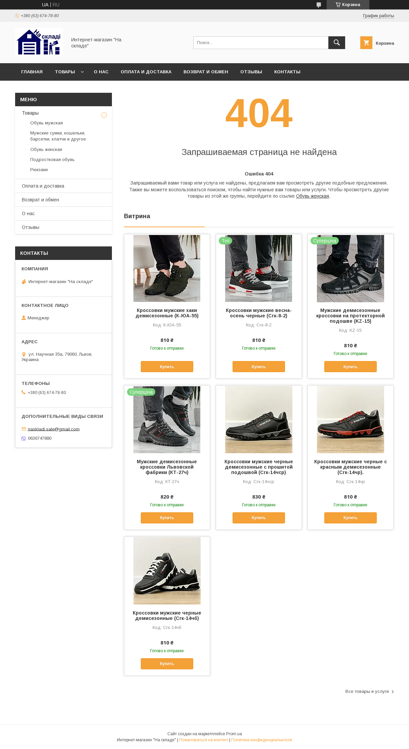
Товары (65, 71)
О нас (101, 71)
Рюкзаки (39, 169)
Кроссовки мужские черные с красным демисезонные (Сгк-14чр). (350, 467)
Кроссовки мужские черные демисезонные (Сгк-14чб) (167, 615)
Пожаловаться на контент (203, 740)
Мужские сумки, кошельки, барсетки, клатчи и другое (58, 136)
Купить (167, 366)
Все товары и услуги (367, 691)
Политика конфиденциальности (261, 740)
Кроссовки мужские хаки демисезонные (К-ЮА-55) (167, 313)
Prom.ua (234, 734)
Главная (32, 71)
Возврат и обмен (205, 71)
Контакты (287, 71)
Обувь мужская (46, 122)
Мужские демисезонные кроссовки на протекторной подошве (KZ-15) (350, 316)
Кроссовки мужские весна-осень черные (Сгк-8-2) (259, 313)
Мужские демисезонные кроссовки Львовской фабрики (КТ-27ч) (167, 467)
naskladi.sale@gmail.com (54, 428)
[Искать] (336, 42)
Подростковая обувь (52, 159)
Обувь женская (312, 196)
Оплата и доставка (146, 71)
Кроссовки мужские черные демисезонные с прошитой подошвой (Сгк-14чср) (258, 467)
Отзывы (251, 71)
